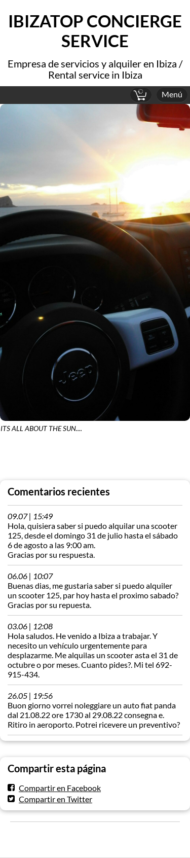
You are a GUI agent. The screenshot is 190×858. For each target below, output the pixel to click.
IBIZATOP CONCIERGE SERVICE (95, 31)
